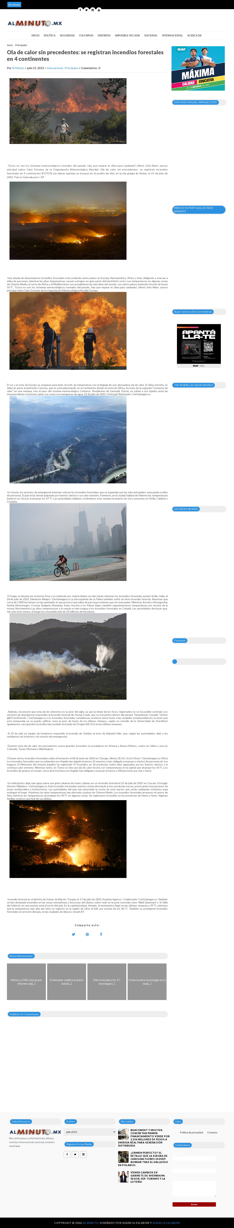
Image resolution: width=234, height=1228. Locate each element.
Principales (21, 45)
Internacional (172, 35)
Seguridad (67, 35)
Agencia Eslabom (166, 1222)
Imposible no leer (127, 35)
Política (50, 35)
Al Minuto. (91, 1222)
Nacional (151, 35)
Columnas (86, 35)
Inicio (35, 35)
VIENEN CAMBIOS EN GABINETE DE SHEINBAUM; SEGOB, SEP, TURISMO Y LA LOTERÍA (148, 1177)
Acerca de (194, 35)
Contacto (212, 1132)
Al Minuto (18, 68)
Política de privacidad (191, 1132)
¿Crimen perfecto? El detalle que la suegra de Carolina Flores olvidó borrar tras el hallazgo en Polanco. (143, 1159)
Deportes (104, 35)
